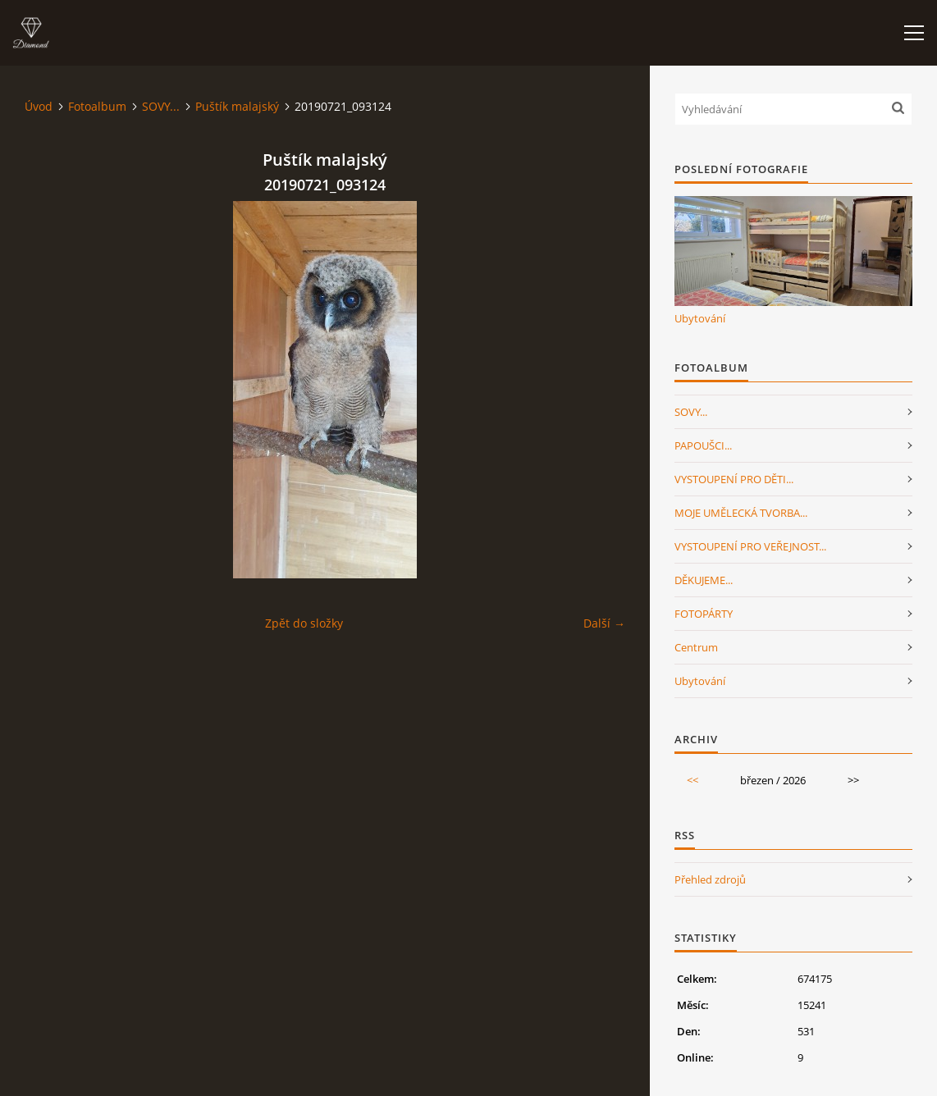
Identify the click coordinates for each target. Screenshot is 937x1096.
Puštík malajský (237, 106)
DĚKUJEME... (703, 580)
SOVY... (161, 106)
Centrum (696, 647)
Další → (604, 623)
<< (692, 780)
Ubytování (699, 318)
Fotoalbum (97, 106)
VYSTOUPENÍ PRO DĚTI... (733, 479)
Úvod (39, 106)
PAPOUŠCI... (703, 445)
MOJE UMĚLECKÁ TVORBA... (740, 512)
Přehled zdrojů (710, 879)
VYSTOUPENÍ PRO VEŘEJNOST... (750, 546)
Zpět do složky (304, 623)
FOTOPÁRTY (703, 613)
